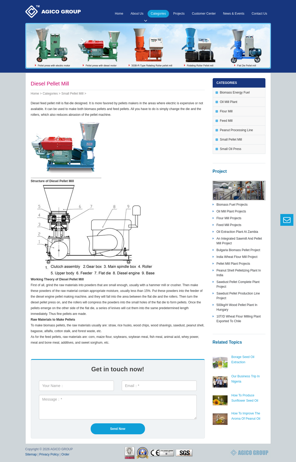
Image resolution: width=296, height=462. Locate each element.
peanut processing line (236, 130)
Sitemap (31, 454)
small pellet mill (72, 93)
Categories (158, 13)
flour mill (226, 111)
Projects (178, 13)
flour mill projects (229, 218)
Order (65, 454)
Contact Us (259, 13)
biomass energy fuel (235, 92)
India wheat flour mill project (237, 257)
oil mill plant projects (231, 211)
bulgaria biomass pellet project (238, 250)
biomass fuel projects (232, 204)
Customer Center (204, 13)
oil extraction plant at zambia (237, 232)
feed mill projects (229, 225)
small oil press (230, 149)
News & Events (233, 13)
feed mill (226, 121)
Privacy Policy (49, 454)
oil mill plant (228, 102)
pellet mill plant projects (233, 263)
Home (119, 13)
